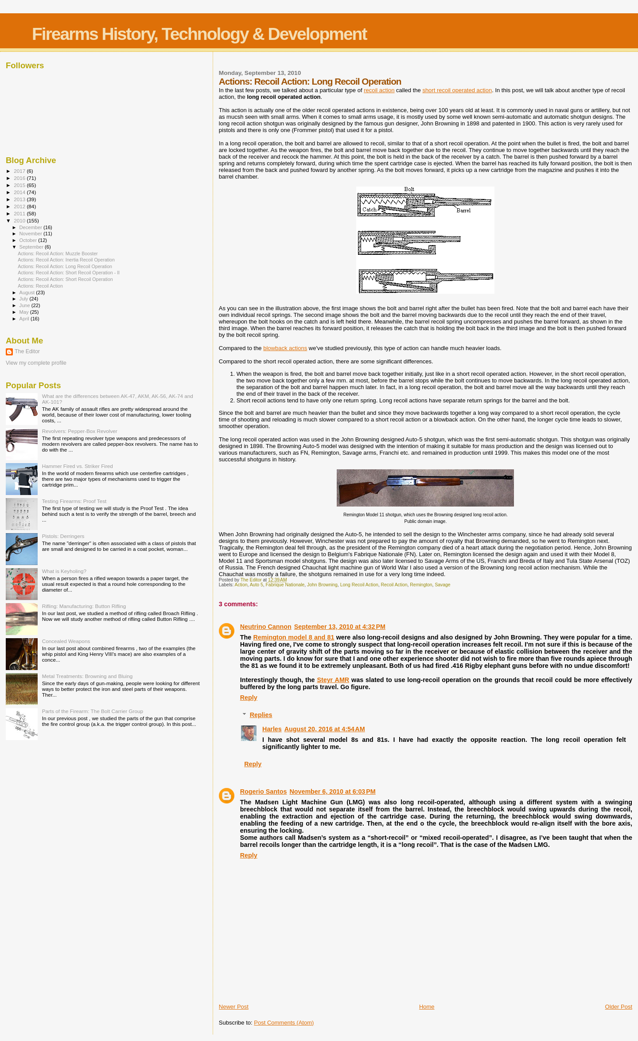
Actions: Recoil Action (40, 286)
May (24, 312)
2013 (20, 199)
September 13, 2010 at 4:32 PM (339, 626)
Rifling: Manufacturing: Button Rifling (84, 606)
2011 (20, 213)
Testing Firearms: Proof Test (74, 501)
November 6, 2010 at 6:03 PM (332, 791)
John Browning (322, 584)
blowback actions (285, 348)
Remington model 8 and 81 (293, 637)
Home (427, 1006)
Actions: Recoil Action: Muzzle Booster (58, 253)
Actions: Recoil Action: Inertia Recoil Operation (66, 259)
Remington (421, 584)
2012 (20, 206)
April (25, 318)
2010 (20, 220)
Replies (261, 714)
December (31, 227)
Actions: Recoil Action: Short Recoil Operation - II (69, 272)
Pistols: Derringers (63, 536)
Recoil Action (394, 584)
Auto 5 (256, 584)
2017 (20, 171)
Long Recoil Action (359, 584)
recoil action (379, 90)
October (29, 240)
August (27, 292)
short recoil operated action (457, 90)
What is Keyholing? (64, 571)
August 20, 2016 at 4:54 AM (324, 729)
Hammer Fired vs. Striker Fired (77, 466)
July (24, 298)
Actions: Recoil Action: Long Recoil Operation (65, 266)
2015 (20, 185)
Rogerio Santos (263, 791)
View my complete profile (36, 363)
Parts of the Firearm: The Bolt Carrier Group (92, 711)
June (25, 305)
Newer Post (234, 1006)
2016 (20, 178)
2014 (20, 192)
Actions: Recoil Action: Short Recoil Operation (65, 279)
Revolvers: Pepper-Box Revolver (79, 431)
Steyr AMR (333, 679)
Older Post (618, 1006)
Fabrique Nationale (285, 584)
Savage (442, 584)
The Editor (27, 351)
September (32, 247)
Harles (272, 729)
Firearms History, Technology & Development (199, 33)
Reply (248, 697)
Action (241, 584)
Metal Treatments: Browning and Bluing (87, 676)
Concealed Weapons (66, 641)
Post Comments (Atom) (284, 1022)
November (31, 233)
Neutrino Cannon (266, 626)
